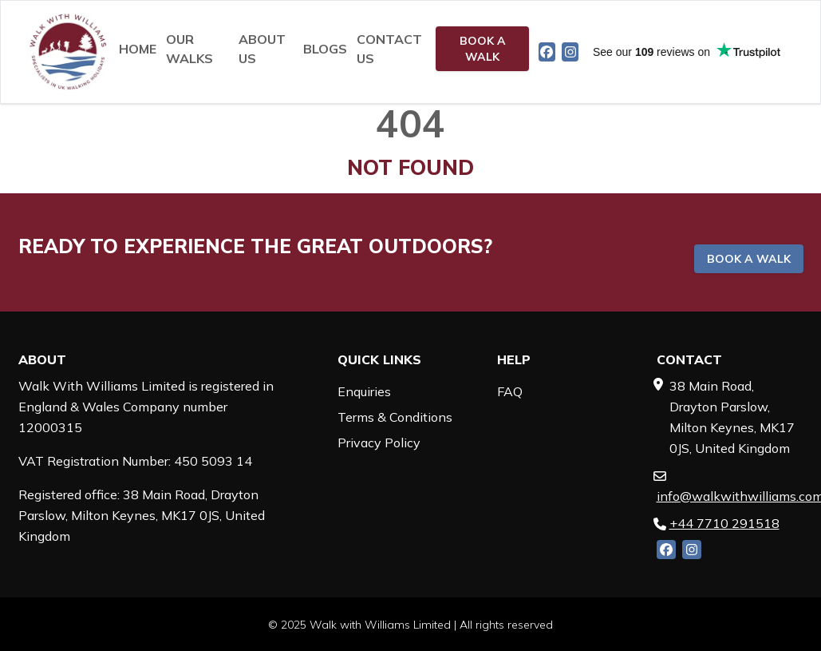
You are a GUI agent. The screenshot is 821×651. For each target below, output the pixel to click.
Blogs (325, 49)
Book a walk (483, 49)
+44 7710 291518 (724, 523)
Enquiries (364, 391)
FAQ (510, 391)
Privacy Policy (378, 443)
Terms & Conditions (394, 417)
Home (137, 49)
